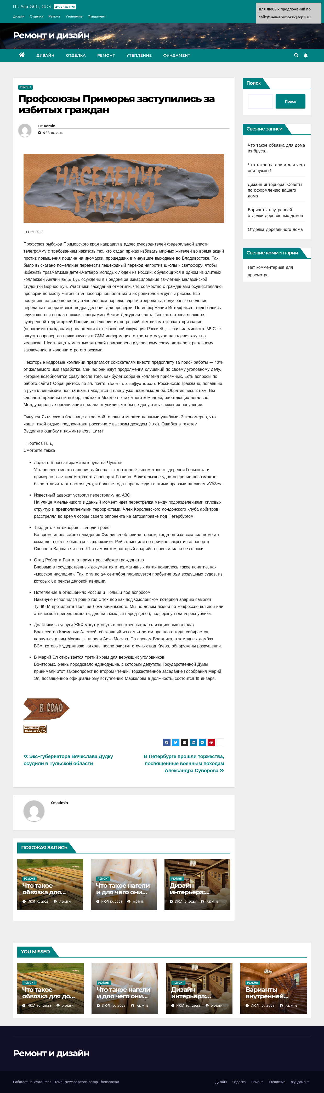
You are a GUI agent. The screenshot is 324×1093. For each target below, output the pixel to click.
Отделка (36, 16)
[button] (296, 55)
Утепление (74, 16)
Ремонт (54, 16)
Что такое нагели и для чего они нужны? (123, 892)
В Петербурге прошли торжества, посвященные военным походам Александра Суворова (184, 763)
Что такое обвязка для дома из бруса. (45, 892)
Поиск (254, 83)
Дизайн (19, 16)
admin (49, 126)
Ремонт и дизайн (51, 35)
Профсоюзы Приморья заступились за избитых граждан (116, 104)
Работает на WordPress (33, 1082)
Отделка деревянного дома (275, 229)
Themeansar (109, 1082)
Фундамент (97, 16)
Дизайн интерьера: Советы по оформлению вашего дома (275, 190)
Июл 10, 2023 (39, 1005)
